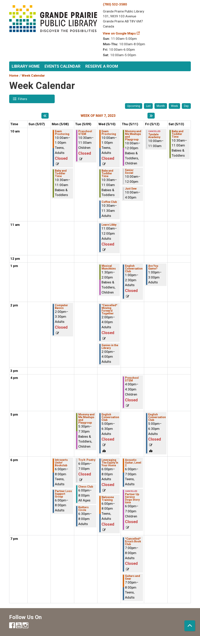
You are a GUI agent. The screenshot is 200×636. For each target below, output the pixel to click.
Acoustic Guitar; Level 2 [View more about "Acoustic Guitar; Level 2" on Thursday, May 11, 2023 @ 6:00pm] (133, 463)
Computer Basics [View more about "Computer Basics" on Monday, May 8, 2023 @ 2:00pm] (61, 306)
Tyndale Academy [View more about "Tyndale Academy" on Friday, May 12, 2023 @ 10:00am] (154, 135)
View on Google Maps (119, 33)
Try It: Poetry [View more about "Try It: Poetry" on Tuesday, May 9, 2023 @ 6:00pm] (86, 460)
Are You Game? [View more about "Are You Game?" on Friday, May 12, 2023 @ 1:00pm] (153, 267)
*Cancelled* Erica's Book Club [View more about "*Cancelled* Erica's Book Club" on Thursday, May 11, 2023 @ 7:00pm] (133, 541)
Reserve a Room (101, 66)
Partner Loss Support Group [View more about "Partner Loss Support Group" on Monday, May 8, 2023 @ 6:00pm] (63, 494)
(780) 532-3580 (115, 4)
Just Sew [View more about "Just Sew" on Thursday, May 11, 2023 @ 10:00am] (131, 188)
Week (174, 106)
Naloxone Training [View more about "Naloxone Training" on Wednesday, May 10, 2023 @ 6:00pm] (108, 498)
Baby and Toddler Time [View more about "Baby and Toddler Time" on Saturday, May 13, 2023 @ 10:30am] (177, 134)
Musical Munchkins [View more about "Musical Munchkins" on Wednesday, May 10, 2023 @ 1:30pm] (109, 267)
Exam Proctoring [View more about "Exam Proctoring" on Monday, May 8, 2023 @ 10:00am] (62, 132)
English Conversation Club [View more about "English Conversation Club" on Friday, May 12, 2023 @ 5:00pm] (157, 417)
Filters (22, 99)
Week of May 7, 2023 (98, 116)
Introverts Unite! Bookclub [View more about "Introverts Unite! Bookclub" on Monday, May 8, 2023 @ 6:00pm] (61, 463)
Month (161, 106)
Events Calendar (62, 66)
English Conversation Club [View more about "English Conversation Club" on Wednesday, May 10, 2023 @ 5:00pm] (110, 417)
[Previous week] (45, 116)
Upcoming (133, 106)
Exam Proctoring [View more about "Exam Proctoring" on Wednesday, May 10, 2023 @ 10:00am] (109, 132)
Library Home (26, 66)
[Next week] (151, 116)
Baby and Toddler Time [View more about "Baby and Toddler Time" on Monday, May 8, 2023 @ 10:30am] (61, 173)
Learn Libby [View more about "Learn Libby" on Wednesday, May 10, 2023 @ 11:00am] (109, 224)
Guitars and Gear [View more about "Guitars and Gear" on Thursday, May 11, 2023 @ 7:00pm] (132, 577)
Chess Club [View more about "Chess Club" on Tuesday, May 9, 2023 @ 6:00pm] (85, 486)
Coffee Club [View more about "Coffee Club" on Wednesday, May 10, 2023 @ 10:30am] (109, 201)
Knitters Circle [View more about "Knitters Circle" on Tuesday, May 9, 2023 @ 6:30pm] (83, 508)
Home (13, 75)
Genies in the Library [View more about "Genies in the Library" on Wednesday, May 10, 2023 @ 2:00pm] (110, 346)
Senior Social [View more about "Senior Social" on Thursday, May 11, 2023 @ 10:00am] (129, 171)
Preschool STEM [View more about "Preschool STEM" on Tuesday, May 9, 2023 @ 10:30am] (85, 132)
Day (186, 106)
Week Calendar (33, 75)
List (148, 106)
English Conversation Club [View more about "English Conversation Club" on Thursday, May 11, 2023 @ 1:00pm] (134, 268)
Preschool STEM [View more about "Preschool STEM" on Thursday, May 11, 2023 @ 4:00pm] (132, 379)
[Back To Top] (189, 625)
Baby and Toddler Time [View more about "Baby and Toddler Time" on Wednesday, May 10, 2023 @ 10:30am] (107, 173)
